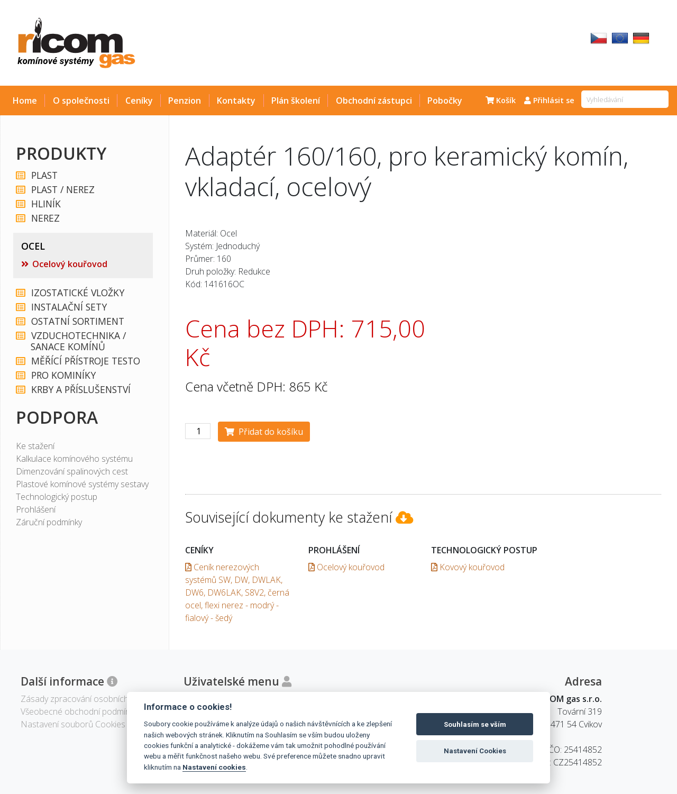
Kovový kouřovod (468, 567)
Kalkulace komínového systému (74, 458)
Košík (501, 100)
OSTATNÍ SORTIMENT (77, 321)
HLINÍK (45, 203)
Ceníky (139, 100)
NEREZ (45, 218)
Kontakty (236, 100)
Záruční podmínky (49, 522)
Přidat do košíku (264, 431)
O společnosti (81, 100)
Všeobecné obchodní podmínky (79, 711)
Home (25, 100)
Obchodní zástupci (374, 100)
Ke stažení (35, 446)
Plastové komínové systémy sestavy (82, 484)
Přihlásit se (549, 100)
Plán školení (295, 100)
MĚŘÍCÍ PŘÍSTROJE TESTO (85, 361)
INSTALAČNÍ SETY (68, 307)
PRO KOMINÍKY (63, 375)
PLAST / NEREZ (62, 189)
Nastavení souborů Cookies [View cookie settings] (73, 724)
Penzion (184, 100)
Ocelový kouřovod (69, 264)
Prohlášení (36, 509)
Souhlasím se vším (475, 724)
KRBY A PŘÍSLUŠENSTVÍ (80, 389)
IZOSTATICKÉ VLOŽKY (77, 292)
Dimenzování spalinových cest (72, 471)
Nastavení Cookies (475, 751)
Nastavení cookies (214, 767)
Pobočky (444, 100)
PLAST (44, 175)
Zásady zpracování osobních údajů (86, 699)
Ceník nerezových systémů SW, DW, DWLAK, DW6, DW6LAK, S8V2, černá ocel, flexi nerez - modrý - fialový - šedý (237, 592)
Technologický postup (56, 497)
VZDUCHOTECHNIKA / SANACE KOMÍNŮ (78, 341)
